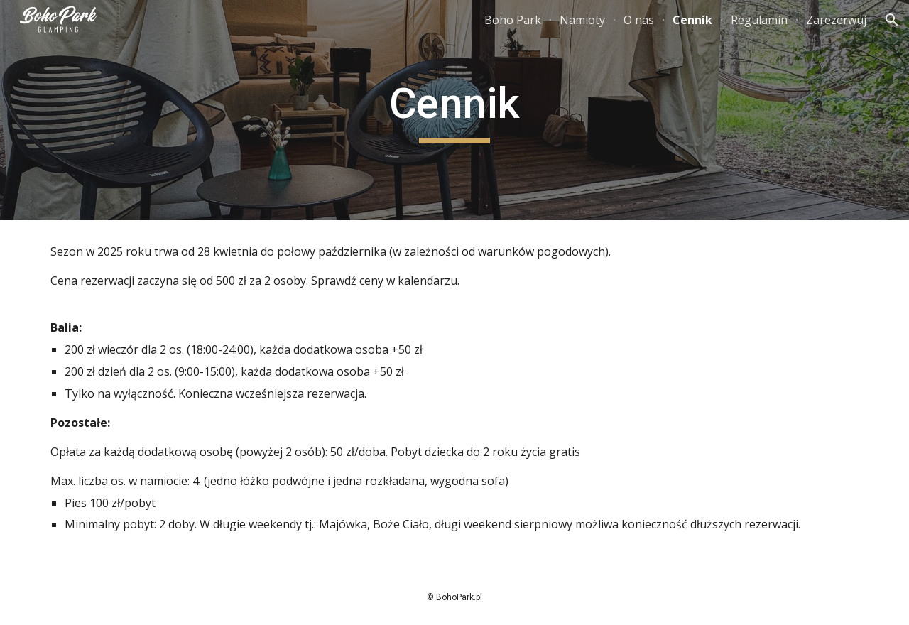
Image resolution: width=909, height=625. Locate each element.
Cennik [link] (692, 20)
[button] (892, 20)
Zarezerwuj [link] (836, 20)
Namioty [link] (582, 20)
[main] (454, 110)
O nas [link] (639, 20)
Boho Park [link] (512, 20)
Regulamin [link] (759, 20)
